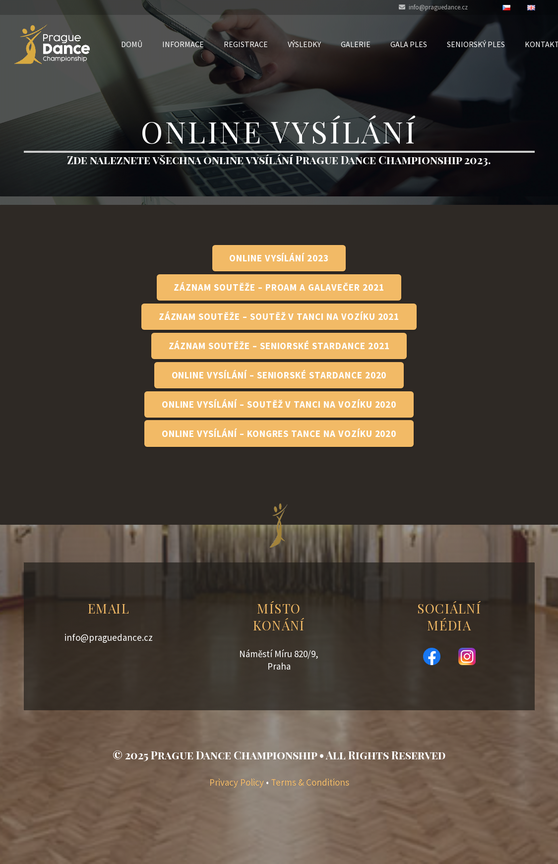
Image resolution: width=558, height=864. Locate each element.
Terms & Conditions (310, 782)
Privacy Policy (236, 782)
